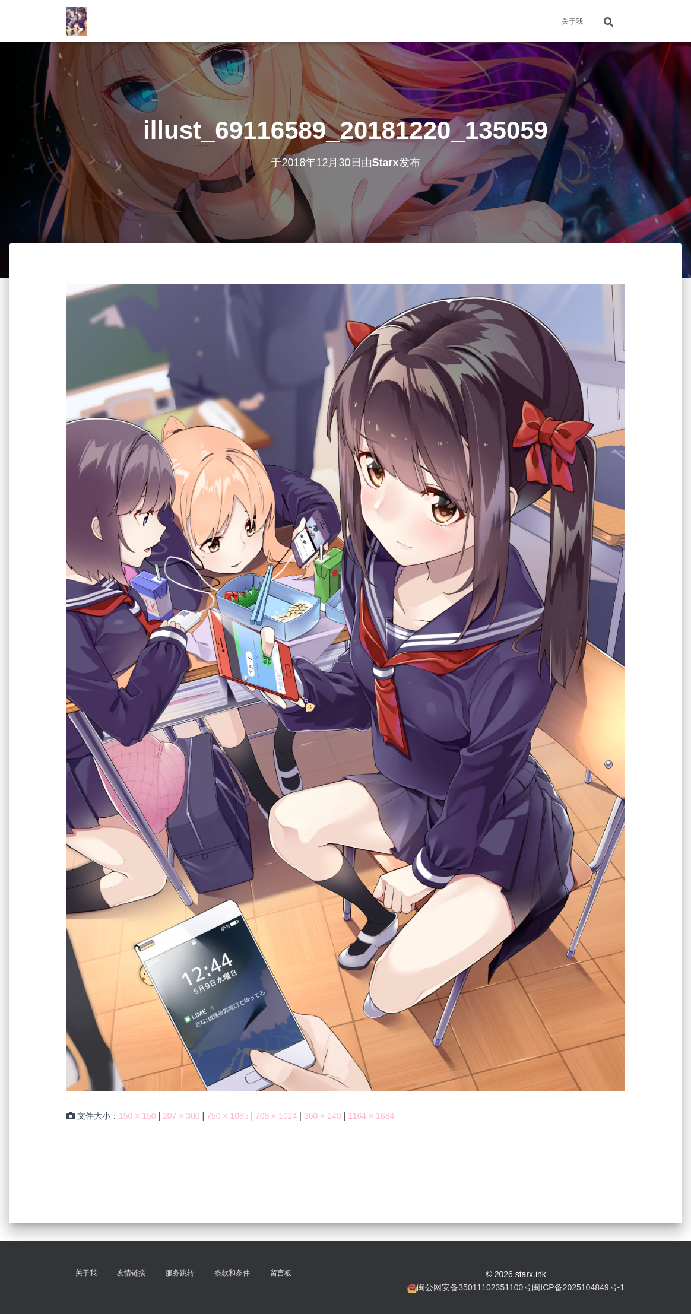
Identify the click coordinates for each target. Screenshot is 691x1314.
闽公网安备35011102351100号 (474, 1287)
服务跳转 (180, 1273)
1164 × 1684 (371, 1116)
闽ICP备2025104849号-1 (578, 1287)
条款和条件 (232, 1273)
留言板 (280, 1273)
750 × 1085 (227, 1116)
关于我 (572, 21)
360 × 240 (322, 1116)
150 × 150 (137, 1116)
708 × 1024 (276, 1116)
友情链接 (131, 1273)
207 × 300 (181, 1116)
